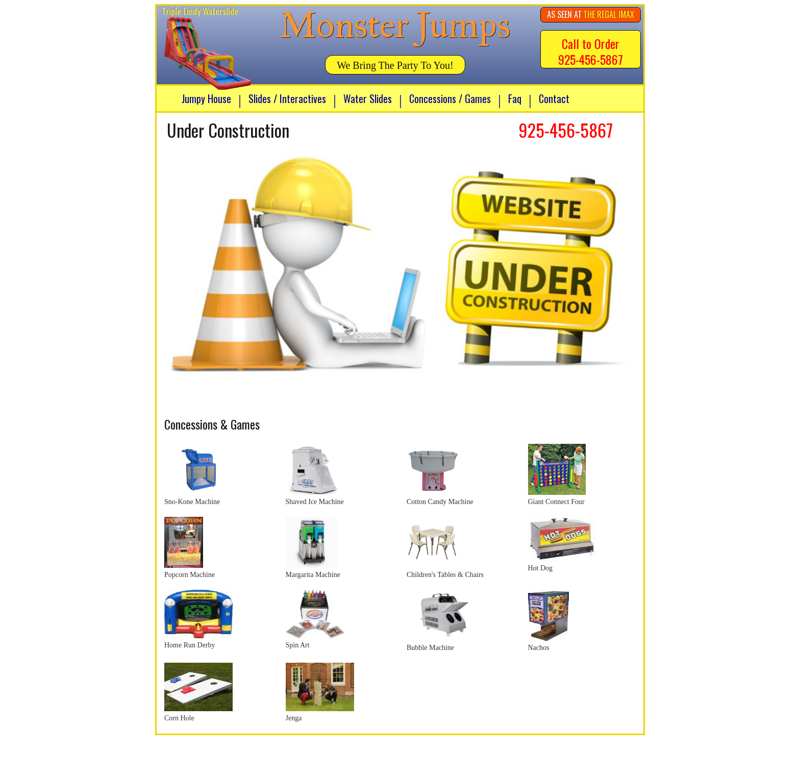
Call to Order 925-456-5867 (590, 51)
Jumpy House (206, 98)
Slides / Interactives (287, 98)
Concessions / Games (450, 98)
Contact (554, 98)
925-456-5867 (565, 129)
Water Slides (367, 98)
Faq (514, 98)
